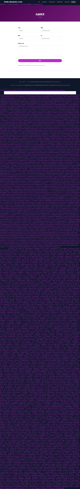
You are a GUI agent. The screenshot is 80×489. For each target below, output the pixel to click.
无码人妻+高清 (57, 453)
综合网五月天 (16, 133)
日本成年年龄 (73, 360)
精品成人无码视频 (59, 205)
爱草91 (7, 449)
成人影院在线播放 (75, 111)
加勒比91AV (63, 222)
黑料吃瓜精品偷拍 (37, 136)
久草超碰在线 (27, 272)
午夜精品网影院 (25, 146)
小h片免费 (54, 125)
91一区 (2, 202)
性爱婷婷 (16, 155)
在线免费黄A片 (72, 107)
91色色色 (22, 424)
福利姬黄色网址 (19, 139)
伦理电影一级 (73, 401)
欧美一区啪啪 (33, 325)
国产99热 (35, 338)
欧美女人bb (54, 342)
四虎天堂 (51, 296)
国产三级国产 (56, 155)
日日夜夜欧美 (58, 277)
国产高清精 (62, 366)
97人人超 (32, 464)
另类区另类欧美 (46, 162)
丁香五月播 (53, 256)
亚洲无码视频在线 (25, 163)
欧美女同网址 (6, 416)
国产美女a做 (21, 371)
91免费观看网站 (34, 473)
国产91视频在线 (13, 272)
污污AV (6, 438)
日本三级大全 (30, 174)
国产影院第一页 (7, 147)
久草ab (18, 454)
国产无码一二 (9, 165)
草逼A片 (2, 443)
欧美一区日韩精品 (12, 395)
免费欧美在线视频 (5, 472)
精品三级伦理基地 (20, 430)
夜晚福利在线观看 (25, 331)
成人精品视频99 (10, 320)
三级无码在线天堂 (30, 186)
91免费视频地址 (33, 277)
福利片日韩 (28, 422)
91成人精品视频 (26, 103)
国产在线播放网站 (58, 143)
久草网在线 (34, 123)
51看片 (63, 346)
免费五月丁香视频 (46, 173)
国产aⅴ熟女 (20, 357)
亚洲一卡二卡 (42, 419)
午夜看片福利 (15, 470)
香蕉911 (19, 101)
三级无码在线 (52, 435)
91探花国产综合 (71, 349)
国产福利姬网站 (36, 440)
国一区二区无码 (49, 459)
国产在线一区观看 (51, 338)
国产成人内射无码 (66, 98)
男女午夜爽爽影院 (52, 470)
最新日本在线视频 (13, 222)
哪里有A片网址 (26, 184)
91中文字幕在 (16, 251)
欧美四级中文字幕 (8, 347)
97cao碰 (68, 309)
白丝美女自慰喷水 (32, 437)
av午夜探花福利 (37, 179)
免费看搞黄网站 (23, 256)
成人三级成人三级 (46, 130)
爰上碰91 (46, 219)
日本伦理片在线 (22, 186)
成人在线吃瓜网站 (64, 181)
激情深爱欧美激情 (53, 165)
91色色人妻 (46, 141)
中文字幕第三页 (49, 131)
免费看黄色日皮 (51, 373)
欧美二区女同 (64, 206)
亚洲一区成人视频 (54, 147)
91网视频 (22, 269)
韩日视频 (38, 158)
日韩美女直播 (59, 154)
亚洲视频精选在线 (56, 403)
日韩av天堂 (40, 330)
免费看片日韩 (64, 221)
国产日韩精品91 (8, 114)
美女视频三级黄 (60, 291)
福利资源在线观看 (56, 358)
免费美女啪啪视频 (62, 467)
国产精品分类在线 (25, 125)
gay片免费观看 (65, 264)
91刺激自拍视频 (56, 481)
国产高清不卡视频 (29, 133)
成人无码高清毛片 (60, 158)
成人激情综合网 (19, 451)
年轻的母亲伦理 (73, 411)
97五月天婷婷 (70, 155)
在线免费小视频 (33, 168)
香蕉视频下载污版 (74, 190)
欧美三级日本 (57, 181)
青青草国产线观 (25, 261)
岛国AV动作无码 (40, 125)
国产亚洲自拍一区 (19, 285)
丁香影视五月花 (30, 181)
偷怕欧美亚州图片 (18, 99)
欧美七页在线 (39, 469)
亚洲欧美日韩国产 (37, 353)
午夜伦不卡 (24, 106)
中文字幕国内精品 (24, 251)
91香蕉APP (17, 95)
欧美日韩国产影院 (17, 331)
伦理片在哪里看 (13, 174)
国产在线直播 (41, 182)
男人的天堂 (27, 365)
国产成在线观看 (19, 192)
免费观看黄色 (19, 389)
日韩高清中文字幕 (62, 398)
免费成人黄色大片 (20, 417)
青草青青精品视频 (55, 389)
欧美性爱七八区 (24, 326)
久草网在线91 (25, 307)
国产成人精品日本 (59, 186)
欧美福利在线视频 (46, 270)
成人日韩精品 (51, 206)
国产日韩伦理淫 (13, 227)
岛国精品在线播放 (43, 226)
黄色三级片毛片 (46, 144)
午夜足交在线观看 (41, 361)
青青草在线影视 (72, 438)
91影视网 (20, 106)
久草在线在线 (54, 336)
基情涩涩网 (35, 151)
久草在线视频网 (41, 433)
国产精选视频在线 (33, 307)
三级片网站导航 (41, 365)
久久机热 (14, 122)
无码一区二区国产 (28, 417)
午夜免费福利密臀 (21, 467)
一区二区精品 (11, 264)
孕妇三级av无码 (23, 187)
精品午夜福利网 (54, 200)
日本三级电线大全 (72, 478)
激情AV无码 (73, 315)
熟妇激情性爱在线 (55, 286)
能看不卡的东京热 (10, 259)
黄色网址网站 (18, 259)
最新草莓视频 (41, 411)
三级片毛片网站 (68, 266)
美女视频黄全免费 (31, 162)
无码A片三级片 (50, 371)
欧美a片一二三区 (73, 416)
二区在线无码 (67, 443)
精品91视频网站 (39, 339)
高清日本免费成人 (49, 347)
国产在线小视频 (10, 184)
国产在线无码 (61, 422)
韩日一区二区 (9, 111)
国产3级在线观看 (27, 296)
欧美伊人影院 (27, 139)
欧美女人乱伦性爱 (15, 419)
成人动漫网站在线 (42, 395)
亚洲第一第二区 (60, 461)
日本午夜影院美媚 (15, 349)
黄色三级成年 (73, 160)
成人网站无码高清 (33, 360)
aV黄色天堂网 (29, 381)
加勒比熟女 (3, 107)
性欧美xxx (47, 454)
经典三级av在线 (67, 336)
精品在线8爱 (18, 290)
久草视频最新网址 (47, 139)
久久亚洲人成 (62, 139)
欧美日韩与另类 (51, 333)
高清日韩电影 (12, 210)
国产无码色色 (20, 166)
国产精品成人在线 (40, 138)
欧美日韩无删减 (72, 286)
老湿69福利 (62, 389)
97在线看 (71, 433)
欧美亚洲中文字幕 (21, 361)
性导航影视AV (15, 138)
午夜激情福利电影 (74, 374)
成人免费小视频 (34, 429)
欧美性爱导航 (27, 405)
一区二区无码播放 (35, 341)
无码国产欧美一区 (29, 441)
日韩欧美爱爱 (59, 144)
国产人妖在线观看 (32, 421)
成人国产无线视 (51, 184)
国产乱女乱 (57, 192)
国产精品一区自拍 (20, 182)
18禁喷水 (72, 392)
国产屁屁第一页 (63, 171)
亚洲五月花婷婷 (13, 293)
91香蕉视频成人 (17, 446)
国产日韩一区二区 (66, 127)
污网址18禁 (23, 221)
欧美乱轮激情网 (66, 384)
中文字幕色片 (65, 472)
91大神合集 (43, 136)
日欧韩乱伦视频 (74, 480)
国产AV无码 (39, 128)
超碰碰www (30, 440)
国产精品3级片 (43, 99)
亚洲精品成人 (70, 398)
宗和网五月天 (3, 151)
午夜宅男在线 (39, 155)
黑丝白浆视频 (8, 256)
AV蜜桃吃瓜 (32, 198)
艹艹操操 (77, 123)
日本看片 (9, 339)
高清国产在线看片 (52, 274)
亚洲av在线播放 (44, 334)
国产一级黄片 (63, 349)
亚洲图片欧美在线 (14, 376)
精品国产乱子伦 (69, 368)
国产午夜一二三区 (48, 328)
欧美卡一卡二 (20, 267)
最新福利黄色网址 (76, 333)
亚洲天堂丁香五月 (19, 162)
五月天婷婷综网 (36, 349)
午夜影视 (16, 275)
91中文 (68, 168)
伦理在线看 (45, 360)
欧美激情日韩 (3, 171)
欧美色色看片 (47, 304)
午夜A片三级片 (65, 157)
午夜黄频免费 (44, 280)
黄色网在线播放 (50, 216)
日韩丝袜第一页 (35, 478)
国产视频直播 (65, 419)
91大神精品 (54, 112)
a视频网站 (37, 326)
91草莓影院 (73, 115)
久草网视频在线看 (18, 146)
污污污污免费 (45, 181)
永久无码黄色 (18, 258)
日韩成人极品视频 (18, 200)
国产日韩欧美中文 (25, 347)
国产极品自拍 (38, 208)
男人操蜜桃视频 (4, 135)
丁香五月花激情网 (30, 173)
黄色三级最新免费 (42, 213)
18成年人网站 (18, 135)
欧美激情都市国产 (40, 390)
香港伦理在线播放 (28, 334)
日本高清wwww (50, 317)
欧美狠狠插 (39, 166)
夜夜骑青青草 (44, 104)
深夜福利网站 (12, 270)
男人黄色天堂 (74, 259)
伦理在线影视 (9, 179)
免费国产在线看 (13, 178)
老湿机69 (33, 373)
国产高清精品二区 (70, 99)
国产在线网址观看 (75, 170)
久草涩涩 (29, 152)
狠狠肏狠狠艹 (66, 464)
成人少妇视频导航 (52, 135)
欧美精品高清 (25, 400)
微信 (19, 35)
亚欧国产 (43, 446)
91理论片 (23, 179)
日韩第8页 (53, 330)
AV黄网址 (5, 483)
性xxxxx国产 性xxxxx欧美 (54, 369)
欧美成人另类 (29, 465)
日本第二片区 (13, 218)
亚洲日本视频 (65, 143)
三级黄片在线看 (62, 414)
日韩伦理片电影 (21, 449)
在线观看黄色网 (36, 219)
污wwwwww (50, 344)
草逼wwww (47, 203)
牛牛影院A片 (56, 176)
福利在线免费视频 (14, 350)
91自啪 (53, 259)
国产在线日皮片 (23, 216)
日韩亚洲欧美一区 (6, 355)
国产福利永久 (60, 96)
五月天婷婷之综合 (53, 322)
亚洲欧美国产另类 (58, 224)
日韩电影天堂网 (40, 320)
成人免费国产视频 (71, 454)
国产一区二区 (17, 98)
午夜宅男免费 (55, 117)
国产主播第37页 (39, 202)
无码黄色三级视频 (25, 282)
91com (16, 184)
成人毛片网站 (65, 437)
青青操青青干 (27, 224)
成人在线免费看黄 (55, 182)
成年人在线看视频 (24, 277)
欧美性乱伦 (33, 306)
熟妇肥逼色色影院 (26, 389)
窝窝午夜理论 (32, 189)
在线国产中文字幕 (7, 408)
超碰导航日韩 (30, 299)
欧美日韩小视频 (18, 208)
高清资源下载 (10, 392)
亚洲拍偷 (65, 395)
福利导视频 (14, 421)
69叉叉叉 (6, 222)
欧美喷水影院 (8, 127)
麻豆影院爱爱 (26, 155)
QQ (41, 35)
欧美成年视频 (6, 226)
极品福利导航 (34, 213)
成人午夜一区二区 (16, 325)
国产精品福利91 (5, 272)
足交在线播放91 (75, 96)
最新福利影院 (18, 189)
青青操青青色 (62, 368)
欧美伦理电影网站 (70, 123)
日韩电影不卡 (69, 457)
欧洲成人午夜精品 (70, 133)
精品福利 (55, 194)
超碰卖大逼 (67, 291)
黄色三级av (33, 331)
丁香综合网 (75, 283)
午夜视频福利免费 (72, 221)
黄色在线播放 (3, 445)
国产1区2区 (73, 310)
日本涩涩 (65, 469)
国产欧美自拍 (70, 272)
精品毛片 (43, 179)
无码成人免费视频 (33, 392)
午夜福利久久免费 (66, 306)
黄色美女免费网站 (37, 254)
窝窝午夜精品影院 (62, 381)
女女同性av (44, 333)
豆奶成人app (58, 357)
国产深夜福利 (36, 267)
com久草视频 (34, 330)
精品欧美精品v (40, 205)
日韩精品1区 (70, 382)
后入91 (39, 266)
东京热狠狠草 (22, 141)
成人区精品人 (7, 419)
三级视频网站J (19, 211)
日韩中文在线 (37, 122)
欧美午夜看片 (12, 301)
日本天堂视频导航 (39, 112)
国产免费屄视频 (63, 312)
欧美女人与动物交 (40, 101)
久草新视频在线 (45, 165)
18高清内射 (74, 421)
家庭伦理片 (32, 336)
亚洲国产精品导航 (46, 106)
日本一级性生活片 (66, 470)
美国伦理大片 (39, 95)
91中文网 (24, 312)
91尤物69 (64, 154)
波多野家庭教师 (15, 408)
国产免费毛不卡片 (15, 214)
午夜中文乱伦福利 (71, 274)
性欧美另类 (31, 290)
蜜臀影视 (3, 262)
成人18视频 (37, 203)
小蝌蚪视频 (33, 361)
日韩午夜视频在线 (69, 350)
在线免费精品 (39, 278)
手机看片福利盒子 (35, 419)
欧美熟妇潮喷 (56, 379)
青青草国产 (51, 171)
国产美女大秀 (52, 266)
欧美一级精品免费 (52, 421)
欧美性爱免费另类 (35, 438)
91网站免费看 (54, 299)
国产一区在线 (70, 409)
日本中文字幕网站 (27, 320)
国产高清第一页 (68, 182)
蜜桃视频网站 (64, 168)
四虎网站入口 (75, 440)
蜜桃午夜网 (19, 174)
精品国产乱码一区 (8, 266)
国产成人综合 (20, 477)
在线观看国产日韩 (55, 312)
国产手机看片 (14, 254)
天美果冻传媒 (72, 157)
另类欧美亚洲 (72, 365)
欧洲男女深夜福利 (36, 422)
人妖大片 (69, 208)
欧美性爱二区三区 (35, 385)
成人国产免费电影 (59, 371)
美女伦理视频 (53, 95)
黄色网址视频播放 (69, 162)
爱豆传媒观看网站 (69, 112)
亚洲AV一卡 (27, 168)
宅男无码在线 (10, 360)
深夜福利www (40, 251)
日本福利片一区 (49, 437)
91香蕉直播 (34, 269)
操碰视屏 (19, 117)
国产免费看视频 (9, 176)
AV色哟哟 (13, 162)
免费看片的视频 (63, 251)
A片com (10, 213)
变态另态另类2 (32, 195)
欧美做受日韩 (52, 119)
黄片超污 (12, 317)
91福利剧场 (72, 130)
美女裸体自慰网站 (29, 379)
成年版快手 (6, 206)
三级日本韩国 (74, 377)
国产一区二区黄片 (19, 171)
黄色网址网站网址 (21, 205)
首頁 (39, 1)
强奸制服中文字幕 (17, 406)
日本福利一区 (10, 342)
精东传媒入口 (54, 111)
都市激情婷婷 (52, 141)
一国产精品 (5, 270)
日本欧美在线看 (38, 198)
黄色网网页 (21, 369)
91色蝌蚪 (64, 278)
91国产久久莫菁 (62, 454)
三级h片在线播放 (26, 278)
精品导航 (26, 355)
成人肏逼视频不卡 (41, 437)
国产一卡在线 (26, 285)
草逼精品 (34, 459)
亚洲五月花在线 (11, 435)
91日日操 (67, 254)
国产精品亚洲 (67, 160)
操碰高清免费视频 (26, 128)
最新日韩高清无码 (73, 424)
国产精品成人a (34, 433)
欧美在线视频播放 (13, 198)
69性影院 (22, 114)
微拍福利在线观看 (10, 95)
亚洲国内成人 (38, 333)
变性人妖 (55, 96)
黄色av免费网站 (49, 325)
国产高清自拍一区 (38, 194)
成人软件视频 (32, 155)
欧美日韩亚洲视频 (16, 377)
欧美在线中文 (36, 417)
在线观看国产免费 (62, 409)
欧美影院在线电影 (29, 266)
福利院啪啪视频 (44, 369)
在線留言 (73, 1)
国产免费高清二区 (22, 414)
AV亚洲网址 (57, 146)
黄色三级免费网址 (33, 147)
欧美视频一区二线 (28, 267)
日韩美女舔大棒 (6, 368)
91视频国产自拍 (4, 131)
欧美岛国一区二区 (10, 173)
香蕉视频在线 (25, 290)
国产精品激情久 (37, 346)
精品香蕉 (2, 136)
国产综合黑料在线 (62, 473)
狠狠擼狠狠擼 (6, 224)
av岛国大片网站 (28, 477)
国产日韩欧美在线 (50, 413)
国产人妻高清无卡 (40, 454)
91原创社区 (38, 163)
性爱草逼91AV (76, 171)
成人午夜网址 (38, 171)
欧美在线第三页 (39, 256)
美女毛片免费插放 (68, 461)
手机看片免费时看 (70, 285)
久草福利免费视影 (56, 227)
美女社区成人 (38, 187)
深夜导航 (25, 301)
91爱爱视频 (14, 127)
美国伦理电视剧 (18, 296)
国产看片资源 (41, 127)
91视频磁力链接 (68, 256)
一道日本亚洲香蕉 (74, 103)
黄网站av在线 (75, 222)
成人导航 (58, 280)
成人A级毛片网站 (49, 445)
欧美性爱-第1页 (37, 312)
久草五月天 (29, 377)
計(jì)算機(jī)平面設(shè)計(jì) (29, 85)
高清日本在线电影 (9, 278)
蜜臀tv (43, 353)
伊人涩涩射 (57, 151)
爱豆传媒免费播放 (10, 323)
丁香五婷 (62, 416)
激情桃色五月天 (35, 350)
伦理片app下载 (31, 115)
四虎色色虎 (74, 318)
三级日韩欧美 (65, 174)
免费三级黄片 (47, 330)
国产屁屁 (20, 109)
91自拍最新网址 (34, 114)
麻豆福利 (15, 480)
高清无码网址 (55, 414)
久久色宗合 (60, 336)
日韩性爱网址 (25, 170)
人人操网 (17, 465)
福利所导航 (13, 211)
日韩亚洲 (74, 456)
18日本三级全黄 (37, 211)
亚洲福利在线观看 (44, 296)
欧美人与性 (75, 477)
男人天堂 (26, 182)
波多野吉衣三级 (20, 168)
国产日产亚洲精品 (12, 130)
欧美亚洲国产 (17, 288)
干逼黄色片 (41, 264)
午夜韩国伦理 (64, 481)
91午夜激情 (48, 366)
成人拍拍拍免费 (50, 136)
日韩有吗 (78, 274)
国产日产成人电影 (45, 294)
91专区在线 (44, 155)
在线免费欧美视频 (57, 104)
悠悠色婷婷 (69, 381)
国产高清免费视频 (39, 449)
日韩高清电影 (59, 373)
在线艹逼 (69, 293)
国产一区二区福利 (9, 104)
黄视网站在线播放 (39, 146)
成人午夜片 (48, 387)
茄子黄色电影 (38, 406)
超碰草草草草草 (68, 330)
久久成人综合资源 (25, 464)
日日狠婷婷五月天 (72, 469)
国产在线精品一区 (44, 376)
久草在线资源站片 (60, 435)
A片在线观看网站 (19, 330)
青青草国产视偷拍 (14, 310)
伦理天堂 (28, 317)
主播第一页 (44, 149)
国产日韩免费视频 (20, 459)
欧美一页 (55, 226)
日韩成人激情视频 (47, 467)
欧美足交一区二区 (4, 112)
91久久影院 (29, 117)
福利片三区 (28, 409)
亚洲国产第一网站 (40, 170)
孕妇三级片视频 (63, 296)
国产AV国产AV (25, 99)
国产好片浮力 (29, 138)
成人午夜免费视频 (10, 109)
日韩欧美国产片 (74, 309)
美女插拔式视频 (6, 250)
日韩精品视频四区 (55, 475)
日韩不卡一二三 (22, 274)
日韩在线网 (76, 155)
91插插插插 (7, 409)
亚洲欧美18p (7, 318)
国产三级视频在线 (70, 219)
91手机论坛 (38, 214)
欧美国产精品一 (17, 342)
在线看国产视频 (36, 274)
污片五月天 (75, 328)
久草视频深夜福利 (39, 189)
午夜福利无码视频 (49, 472)
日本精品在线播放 (52, 202)
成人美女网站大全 (57, 320)
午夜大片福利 (44, 274)
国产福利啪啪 (63, 133)
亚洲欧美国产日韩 (26, 226)
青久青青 (45, 202)
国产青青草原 (53, 264)
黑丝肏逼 (42, 368)
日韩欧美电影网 (6, 437)
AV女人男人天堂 (23, 349)
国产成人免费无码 (67, 149)
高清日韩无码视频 (76, 149)
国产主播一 (5, 363)
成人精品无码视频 (72, 104)
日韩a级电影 (68, 194)
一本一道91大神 (7, 283)
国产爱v (19, 421)
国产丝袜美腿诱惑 (21, 314)
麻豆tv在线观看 (12, 136)
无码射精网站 (12, 135)
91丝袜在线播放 (49, 416)
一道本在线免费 (75, 346)
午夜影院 (10, 382)
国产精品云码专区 (45, 432)
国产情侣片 (58, 219)
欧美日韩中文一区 (64, 131)
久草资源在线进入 (8, 443)
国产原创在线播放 (69, 363)
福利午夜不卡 (44, 310)
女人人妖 (31, 323)
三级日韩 (56, 293)
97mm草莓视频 (16, 424)
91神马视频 (13, 411)
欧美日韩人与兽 (18, 320)
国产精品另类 (4, 221)
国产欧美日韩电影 (57, 462)
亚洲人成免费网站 (45, 98)
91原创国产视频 (6, 128)
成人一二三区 (31, 406)
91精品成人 (22, 408)
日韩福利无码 (13, 206)
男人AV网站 (13, 381)
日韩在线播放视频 (60, 197)
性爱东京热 (55, 149)
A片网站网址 (27, 202)
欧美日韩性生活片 (59, 184)
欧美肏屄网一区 (11, 258)
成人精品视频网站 (24, 346)
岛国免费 (3, 165)
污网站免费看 (12, 123)
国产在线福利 (17, 216)
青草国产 (9, 390)
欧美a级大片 (17, 264)
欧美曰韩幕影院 (17, 392)
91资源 (62, 453)
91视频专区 (37, 488)
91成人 (28, 461)
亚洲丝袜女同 (17, 360)
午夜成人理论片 (72, 317)
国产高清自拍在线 (34, 384)
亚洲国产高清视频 (73, 338)
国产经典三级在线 (64, 146)
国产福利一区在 (8, 477)
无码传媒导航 (27, 178)
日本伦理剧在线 (70, 446)
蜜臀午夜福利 (37, 310)
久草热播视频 (27, 445)
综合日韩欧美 (76, 112)
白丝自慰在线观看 (41, 277)
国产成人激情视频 (29, 136)
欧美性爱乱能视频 (42, 338)
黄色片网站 (29, 286)
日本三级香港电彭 (6, 304)
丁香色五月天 (72, 475)
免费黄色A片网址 (40, 107)
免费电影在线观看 (41, 135)
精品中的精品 (43, 122)
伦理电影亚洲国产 (12, 139)
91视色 (72, 141)
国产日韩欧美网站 (29, 176)
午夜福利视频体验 (35, 296)
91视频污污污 (20, 198)
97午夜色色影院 (74, 451)
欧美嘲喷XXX (9, 325)
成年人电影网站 (8, 422)
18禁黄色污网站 (51, 440)
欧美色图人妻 (50, 104)
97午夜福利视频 (33, 125)
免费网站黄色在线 (23, 160)
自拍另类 (57, 258)
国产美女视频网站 (5, 166)
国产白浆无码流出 (61, 457)
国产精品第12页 (68, 178)
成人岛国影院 (72, 181)
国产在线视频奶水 (39, 290)
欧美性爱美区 (25, 486)
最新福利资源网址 (51, 395)
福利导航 (7, 157)
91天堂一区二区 (61, 194)
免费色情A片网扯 (49, 168)
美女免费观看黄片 (52, 310)
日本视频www (23, 454)
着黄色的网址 (58, 302)
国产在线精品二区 (32, 251)
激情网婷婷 (64, 208)
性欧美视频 (3, 462)
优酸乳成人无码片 (64, 475)
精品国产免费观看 (15, 154)
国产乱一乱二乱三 (52, 154)
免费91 (5, 130)
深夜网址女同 (29, 274)
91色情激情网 (65, 114)
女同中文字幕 (43, 377)
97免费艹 (2, 168)
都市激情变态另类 (71, 176)
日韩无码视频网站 (63, 176)
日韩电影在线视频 (9, 275)
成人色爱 (33, 272)
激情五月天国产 (8, 133)
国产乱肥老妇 (11, 189)
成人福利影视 (35, 467)
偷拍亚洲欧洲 (73, 277)
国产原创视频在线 (65, 119)
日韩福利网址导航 (56, 189)
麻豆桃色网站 (51, 224)
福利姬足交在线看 (31, 171)
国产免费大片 (19, 218)
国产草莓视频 (63, 408)
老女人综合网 (8, 475)
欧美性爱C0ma (63, 446)
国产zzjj (42, 248)
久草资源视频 (35, 314)
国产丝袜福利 (62, 440)
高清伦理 (26, 472)
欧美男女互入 (24, 374)
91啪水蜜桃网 (59, 214)
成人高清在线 (8, 294)
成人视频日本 (24, 111)
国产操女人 (9, 152)
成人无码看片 (33, 163)
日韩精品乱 (30, 349)
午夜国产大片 (73, 302)
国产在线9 (19, 128)
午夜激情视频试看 (9, 288)
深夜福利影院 (71, 481)
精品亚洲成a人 (61, 200)
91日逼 (49, 214)
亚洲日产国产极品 (54, 429)
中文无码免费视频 (54, 355)
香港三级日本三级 (60, 259)
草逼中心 (71, 486)
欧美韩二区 (73, 384)
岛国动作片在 (14, 168)
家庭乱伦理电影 (67, 117)
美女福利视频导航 (12, 336)
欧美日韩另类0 (55, 127)
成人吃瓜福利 (14, 128)
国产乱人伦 (28, 314)
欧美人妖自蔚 (10, 307)
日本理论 (74, 200)
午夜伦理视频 (28, 269)
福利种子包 (44, 470)
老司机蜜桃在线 (46, 123)
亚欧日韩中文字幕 (65, 403)
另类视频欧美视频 (10, 328)
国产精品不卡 (39, 315)
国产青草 (20, 275)
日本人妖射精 (14, 158)
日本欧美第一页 (30, 197)
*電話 (42, 27)
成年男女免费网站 (68, 290)
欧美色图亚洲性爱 (65, 374)
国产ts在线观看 (37, 197)
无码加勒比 (23, 465)
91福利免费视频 (56, 222)
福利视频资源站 (21, 96)
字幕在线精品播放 (5, 178)
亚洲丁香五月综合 (37, 270)
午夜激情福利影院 (46, 298)
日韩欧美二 (44, 421)
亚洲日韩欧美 (47, 256)
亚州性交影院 (59, 464)
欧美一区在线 (41, 133)
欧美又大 (19, 131)
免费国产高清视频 (62, 213)
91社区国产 (66, 95)
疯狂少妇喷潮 (41, 190)
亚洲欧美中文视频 (27, 227)
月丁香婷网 (66, 448)
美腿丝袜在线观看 (41, 192)
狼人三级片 (2, 227)
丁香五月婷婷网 (14, 373)
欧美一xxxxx (54, 114)
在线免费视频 (44, 344)
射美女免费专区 (29, 344)
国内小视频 (50, 293)
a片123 (30, 182)
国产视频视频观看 (67, 307)
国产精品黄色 (49, 419)
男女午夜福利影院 (67, 205)
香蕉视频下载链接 (48, 251)
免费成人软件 (62, 162)
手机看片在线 (61, 322)
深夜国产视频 (39, 218)
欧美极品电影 (72, 120)
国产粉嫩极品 (57, 413)
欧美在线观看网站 (37, 381)
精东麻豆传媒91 (57, 344)
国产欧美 (77, 138)
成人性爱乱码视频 (38, 374)
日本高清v (66, 218)
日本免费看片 (20, 480)
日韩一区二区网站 (66, 441)
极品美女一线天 (68, 387)
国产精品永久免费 (12, 427)
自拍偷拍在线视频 (25, 264)
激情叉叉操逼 (11, 282)
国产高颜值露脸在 (65, 358)
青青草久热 (5, 282)
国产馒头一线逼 (3, 441)
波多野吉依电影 (47, 125)
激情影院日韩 (76, 198)
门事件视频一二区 (40, 403)
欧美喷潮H (13, 430)
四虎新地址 (7, 346)
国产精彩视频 (14, 117)
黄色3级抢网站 (10, 98)
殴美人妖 (69, 421)
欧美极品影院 (60, 342)
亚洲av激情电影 (67, 158)
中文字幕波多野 (24, 288)
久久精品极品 (32, 352)
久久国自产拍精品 (66, 138)
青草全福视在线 (7, 138)
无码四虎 (23, 131)
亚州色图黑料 (25, 462)
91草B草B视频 (74, 117)
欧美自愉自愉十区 (9, 385)
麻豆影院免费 (75, 210)
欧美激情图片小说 (44, 435)
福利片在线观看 (58, 98)
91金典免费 (51, 181)
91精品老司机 (65, 485)
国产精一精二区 (28, 151)
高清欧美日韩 (35, 363)
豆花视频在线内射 (60, 405)
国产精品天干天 (25, 109)
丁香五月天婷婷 (59, 377)
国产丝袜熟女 (71, 355)
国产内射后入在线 (13, 205)
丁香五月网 (50, 149)
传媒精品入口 (72, 485)
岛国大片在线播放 (31, 256)
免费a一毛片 (8, 149)
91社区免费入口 (65, 353)
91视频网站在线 (16, 114)
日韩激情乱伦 (17, 317)
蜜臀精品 (58, 338)
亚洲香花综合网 (7, 253)
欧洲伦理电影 (46, 374)
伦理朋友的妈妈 (14, 170)
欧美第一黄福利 (39, 328)
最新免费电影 (28, 478)
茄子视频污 (29, 111)
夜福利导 (66, 416)
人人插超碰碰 (74, 293)
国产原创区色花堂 (65, 107)
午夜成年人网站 (54, 213)
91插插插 (72, 186)
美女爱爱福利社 (69, 261)
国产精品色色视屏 (60, 125)
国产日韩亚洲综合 (64, 202)
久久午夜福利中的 (71, 267)
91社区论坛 (16, 160)
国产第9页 (52, 174)
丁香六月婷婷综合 (71, 278)
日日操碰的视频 (72, 344)
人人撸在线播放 (36, 334)
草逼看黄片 (75, 387)
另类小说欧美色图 (65, 401)
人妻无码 (69, 318)
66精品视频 (51, 170)
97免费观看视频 (27, 451)
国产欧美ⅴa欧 (53, 261)
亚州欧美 (41, 314)
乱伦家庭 (3, 109)
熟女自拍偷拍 (34, 165)
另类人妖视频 (52, 179)
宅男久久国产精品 (4, 189)
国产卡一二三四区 (58, 472)
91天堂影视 (74, 208)
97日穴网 (2, 154)
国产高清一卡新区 (34, 127)
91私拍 (1, 347)
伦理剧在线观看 (42, 258)
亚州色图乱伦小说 (69, 139)
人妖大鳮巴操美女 (14, 416)
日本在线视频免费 (18, 278)
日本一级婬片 (23, 98)
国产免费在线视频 (75, 453)
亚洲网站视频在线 (69, 376)
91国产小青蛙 (60, 135)
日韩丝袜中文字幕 (50, 483)
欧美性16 (70, 144)
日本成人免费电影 (7, 377)
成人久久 (53, 331)
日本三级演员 (65, 262)
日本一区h (33, 278)
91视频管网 (62, 314)
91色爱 (71, 192)
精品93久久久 (7, 158)
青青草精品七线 (68, 283)
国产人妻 (75, 251)
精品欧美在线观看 (11, 445)
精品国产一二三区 (22, 470)
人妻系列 (44, 128)
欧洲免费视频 (27, 385)
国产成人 (25, 275)
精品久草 (69, 299)
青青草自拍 (58, 478)
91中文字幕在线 (65, 128)
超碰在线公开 (26, 198)
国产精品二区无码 (57, 441)
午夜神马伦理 (30, 216)
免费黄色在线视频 (5, 208)
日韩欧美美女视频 (15, 181)
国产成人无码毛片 (12, 483)
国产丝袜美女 (7, 117)
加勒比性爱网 (30, 106)
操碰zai (60, 298)
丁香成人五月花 (33, 139)
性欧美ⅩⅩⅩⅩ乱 (6, 106)
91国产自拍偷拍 (13, 101)
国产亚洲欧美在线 (52, 477)
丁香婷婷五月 (14, 355)
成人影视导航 (6, 371)
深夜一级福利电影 (26, 425)
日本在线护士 (26, 147)
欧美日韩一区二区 (64, 361)
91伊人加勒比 (34, 166)
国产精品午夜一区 (34, 109)
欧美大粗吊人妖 (10, 203)
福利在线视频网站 (41, 366)
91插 (3, 197)
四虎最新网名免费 (50, 365)
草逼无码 (78, 365)
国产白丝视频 (29, 254)
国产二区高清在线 (12, 314)
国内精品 (59, 274)
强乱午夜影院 (66, 250)
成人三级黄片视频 (26, 387)
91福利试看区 (3, 424)
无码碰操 (11, 406)
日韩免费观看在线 (50, 302)
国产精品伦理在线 (33, 462)
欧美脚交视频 (70, 296)
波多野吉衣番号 (30, 294)
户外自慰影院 (67, 101)
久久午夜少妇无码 (59, 288)
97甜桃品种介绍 (66, 186)
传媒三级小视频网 (48, 368)
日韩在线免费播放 (66, 462)
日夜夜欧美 (17, 144)
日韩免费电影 (71, 136)
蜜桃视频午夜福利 (50, 288)
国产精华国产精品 (32, 469)
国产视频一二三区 (19, 309)
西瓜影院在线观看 (45, 119)
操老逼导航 (47, 264)
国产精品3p (47, 192)
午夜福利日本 (50, 397)
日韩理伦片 (48, 275)
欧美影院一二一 (40, 472)
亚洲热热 (27, 449)
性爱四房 (8, 349)
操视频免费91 (30, 122)
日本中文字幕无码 (75, 152)
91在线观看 (69, 222)
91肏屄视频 (69, 312)
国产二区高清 (74, 194)
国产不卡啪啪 (23, 339)
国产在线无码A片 (24, 393)
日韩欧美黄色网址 (68, 334)
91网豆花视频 (66, 130)
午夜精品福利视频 (61, 477)
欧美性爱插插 (61, 115)
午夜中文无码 (44, 465)
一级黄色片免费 (13, 448)
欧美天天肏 (31, 446)
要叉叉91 (60, 325)
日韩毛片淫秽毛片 (58, 278)
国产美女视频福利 (44, 451)
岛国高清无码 (23, 456)
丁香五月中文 (36, 377)
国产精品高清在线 (26, 475)
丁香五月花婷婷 (15, 298)
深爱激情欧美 (20, 365)
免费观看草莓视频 (39, 259)
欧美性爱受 (51, 341)
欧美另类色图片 (22, 294)
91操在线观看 (52, 197)
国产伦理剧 (66, 184)
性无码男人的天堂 (26, 453)
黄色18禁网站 (18, 163)
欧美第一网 (56, 296)
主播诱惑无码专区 (34, 224)
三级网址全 (61, 258)
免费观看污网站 (63, 187)
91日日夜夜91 (68, 109)
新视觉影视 (56, 152)
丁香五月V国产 (66, 179)
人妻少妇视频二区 (51, 158)
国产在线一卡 (22, 382)
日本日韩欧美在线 (48, 210)
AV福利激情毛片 (43, 216)
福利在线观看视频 (8, 374)
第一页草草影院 (45, 194)
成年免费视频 (20, 227)
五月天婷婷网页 (41, 481)
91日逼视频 (13, 192)
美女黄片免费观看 (37, 206)
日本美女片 (20, 472)
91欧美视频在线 (60, 256)
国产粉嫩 (6, 195)
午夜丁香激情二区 (36, 483)
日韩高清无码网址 (28, 369)
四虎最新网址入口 (14, 274)
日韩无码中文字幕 (42, 397)
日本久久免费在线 (19, 433)
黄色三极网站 (57, 347)
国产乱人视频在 (34, 461)
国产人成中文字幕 (58, 306)
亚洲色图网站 (6, 219)
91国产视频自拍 (53, 381)
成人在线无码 (16, 488)
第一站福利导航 (25, 258)
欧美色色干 (34, 430)
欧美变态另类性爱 (66, 302)
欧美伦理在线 (12, 291)
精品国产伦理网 (28, 424)
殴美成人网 (31, 322)
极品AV (58, 421)
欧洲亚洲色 (75, 330)
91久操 (34, 138)
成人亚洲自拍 (71, 262)
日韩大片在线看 (55, 139)
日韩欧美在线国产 (12, 125)
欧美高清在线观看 (21, 422)
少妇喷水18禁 (18, 173)
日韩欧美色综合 (30, 187)
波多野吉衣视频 (44, 322)
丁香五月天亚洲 (3, 203)
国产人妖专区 (69, 366)
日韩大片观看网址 (63, 136)
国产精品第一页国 (39, 162)
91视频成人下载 (13, 166)
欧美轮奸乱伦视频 (68, 422)
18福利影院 (39, 123)
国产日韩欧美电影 (7, 122)
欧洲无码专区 (13, 413)
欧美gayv (59, 114)
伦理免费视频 (40, 389)
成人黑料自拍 (22, 176)
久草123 (25, 299)
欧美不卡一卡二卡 (48, 267)
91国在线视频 (15, 294)
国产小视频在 (72, 373)
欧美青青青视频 (66, 325)
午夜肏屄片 (67, 453)
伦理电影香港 (44, 163)
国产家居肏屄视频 (53, 376)
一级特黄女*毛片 (51, 456)
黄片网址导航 (37, 322)
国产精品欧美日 (47, 259)
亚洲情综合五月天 (56, 301)
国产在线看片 (49, 446)
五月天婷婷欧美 (51, 133)
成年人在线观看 (50, 269)
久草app (76, 296)
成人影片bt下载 (3, 459)
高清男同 (7, 227)
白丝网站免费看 (70, 429)
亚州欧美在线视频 (21, 441)
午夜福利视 (29, 456)
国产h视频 (59, 469)
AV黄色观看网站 (3, 125)
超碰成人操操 (31, 119)
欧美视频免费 (73, 464)
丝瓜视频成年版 (9, 461)
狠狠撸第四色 (50, 226)
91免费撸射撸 (18, 425)
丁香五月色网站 (3, 98)
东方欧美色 (38, 291)
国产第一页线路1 (20, 483)
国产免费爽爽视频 (44, 357)
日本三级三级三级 (13, 472)
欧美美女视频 (55, 352)
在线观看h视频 (45, 96)
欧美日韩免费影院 (26, 473)
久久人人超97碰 (14, 315)
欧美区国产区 (14, 361)
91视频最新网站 (52, 443)
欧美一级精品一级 (20, 248)
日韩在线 (12, 115)
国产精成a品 (60, 384)
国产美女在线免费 (23, 194)
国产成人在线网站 (18, 120)
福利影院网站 (59, 120)
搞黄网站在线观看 (41, 168)
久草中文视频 (15, 306)
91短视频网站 (71, 202)
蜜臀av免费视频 (45, 406)
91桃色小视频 (13, 224)
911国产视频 (31, 443)
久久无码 (21, 214)
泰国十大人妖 (74, 331)
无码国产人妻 (77, 261)
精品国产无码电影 (46, 254)
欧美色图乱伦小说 (55, 162)
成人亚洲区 (64, 144)
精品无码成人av (4, 314)
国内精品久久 (57, 411)
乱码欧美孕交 (15, 147)
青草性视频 (38, 373)
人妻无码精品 (23, 104)
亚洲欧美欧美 (50, 385)
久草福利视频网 (61, 109)
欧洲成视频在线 (25, 366)
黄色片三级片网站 (15, 346)
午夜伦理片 (22, 266)
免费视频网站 (33, 205)
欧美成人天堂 (74, 371)
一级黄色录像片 (32, 328)
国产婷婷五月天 (20, 178)
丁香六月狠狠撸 (46, 405)
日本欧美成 (6, 317)
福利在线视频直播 (52, 103)
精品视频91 (12, 299)
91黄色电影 (47, 147)
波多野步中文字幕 (48, 189)
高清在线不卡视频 (10, 285)
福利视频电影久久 (38, 181)
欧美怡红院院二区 (61, 112)
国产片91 (30, 144)
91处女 (7, 143)
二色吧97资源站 (47, 127)
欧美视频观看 (35, 477)
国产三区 (39, 421)
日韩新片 (49, 422)
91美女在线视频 (57, 122)
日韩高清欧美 (76, 398)
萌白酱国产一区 (18, 107)
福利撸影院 (2, 133)
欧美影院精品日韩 (36, 293)
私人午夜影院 (48, 409)
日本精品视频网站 (34, 261)
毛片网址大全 (22, 488)
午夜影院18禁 (9, 480)
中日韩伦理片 (49, 441)
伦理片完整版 (32, 146)
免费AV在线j (26, 411)
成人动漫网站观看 (11, 103)
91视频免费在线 (58, 216)
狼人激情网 (23, 213)
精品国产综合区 (66, 315)
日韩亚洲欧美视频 (43, 477)
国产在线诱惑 (26, 200)
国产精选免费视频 (46, 198)
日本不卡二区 (49, 109)
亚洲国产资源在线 (51, 478)
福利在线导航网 (72, 361)
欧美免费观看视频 (54, 406)
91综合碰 (53, 192)
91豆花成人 (20, 184)
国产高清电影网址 (9, 160)
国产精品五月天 (36, 157)
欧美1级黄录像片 (7, 352)
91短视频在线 (34, 222)
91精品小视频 (49, 227)
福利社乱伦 (21, 385)
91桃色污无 (17, 282)
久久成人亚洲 (38, 186)
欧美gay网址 (73, 291)
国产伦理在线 (24, 291)
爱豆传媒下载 (69, 211)
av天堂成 (36, 416)
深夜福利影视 (17, 461)
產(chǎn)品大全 (52, 1)
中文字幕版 (12, 451)
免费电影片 (53, 144)
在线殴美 (77, 485)
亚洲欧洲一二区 (27, 438)
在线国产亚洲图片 (53, 417)
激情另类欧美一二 (11, 187)
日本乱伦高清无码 (31, 218)
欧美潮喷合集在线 (40, 445)
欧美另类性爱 (71, 417)
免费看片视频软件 (71, 385)
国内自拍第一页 (56, 267)
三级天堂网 (43, 346)
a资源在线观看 (69, 280)
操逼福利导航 (50, 326)
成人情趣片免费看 (57, 485)
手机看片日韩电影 (35, 451)
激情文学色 (33, 202)
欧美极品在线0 (60, 443)
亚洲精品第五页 (46, 160)
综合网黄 (74, 173)
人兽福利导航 (24, 203)
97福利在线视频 (49, 400)
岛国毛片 (15, 422)
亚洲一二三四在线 (68, 288)
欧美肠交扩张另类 (15, 149)
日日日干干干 (44, 422)
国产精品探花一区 (59, 170)
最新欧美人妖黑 (3, 382)
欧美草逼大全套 (17, 432)
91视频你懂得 (40, 144)
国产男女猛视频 (12, 195)
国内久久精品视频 (8, 469)
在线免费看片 (44, 187)
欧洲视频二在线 (10, 433)
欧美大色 (30, 346)
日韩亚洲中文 (53, 457)
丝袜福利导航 (35, 413)
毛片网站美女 (36, 216)
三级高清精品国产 (75, 299)
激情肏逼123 (73, 357)
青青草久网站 (11, 384)
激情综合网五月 (63, 400)
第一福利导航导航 (65, 397)
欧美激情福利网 (45, 221)
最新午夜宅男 (64, 328)
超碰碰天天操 (75, 109)
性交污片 (16, 385)
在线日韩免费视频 (10, 429)
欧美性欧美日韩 (43, 456)
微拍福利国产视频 (48, 107)
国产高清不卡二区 (30, 221)
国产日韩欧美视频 (34, 262)
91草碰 (23, 136)
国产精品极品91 (58, 307)
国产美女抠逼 (66, 432)
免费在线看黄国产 (73, 472)
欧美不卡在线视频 (56, 361)
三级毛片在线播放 (43, 408)
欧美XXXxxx (37, 441)
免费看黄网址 (21, 272)
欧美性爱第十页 (12, 248)
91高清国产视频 (45, 381)
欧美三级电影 (75, 205)
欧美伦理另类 (65, 224)
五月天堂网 (63, 227)
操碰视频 (46, 133)
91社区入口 (41, 347)
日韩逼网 (49, 111)
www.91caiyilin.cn (20, 85)
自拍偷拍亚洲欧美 (52, 363)
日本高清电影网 (24, 135)
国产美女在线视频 (13, 131)
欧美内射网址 (68, 152)
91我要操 (72, 165)
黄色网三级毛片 (62, 210)
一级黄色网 (41, 141)
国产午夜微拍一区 (41, 306)
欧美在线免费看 (11, 144)
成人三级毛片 (72, 264)
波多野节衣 (52, 374)
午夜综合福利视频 (65, 338)
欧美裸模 (13, 107)
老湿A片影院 (41, 176)
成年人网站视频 (16, 197)
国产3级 (16, 398)
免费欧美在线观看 (7, 306)
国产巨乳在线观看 (10, 119)
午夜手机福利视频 (60, 425)
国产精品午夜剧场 (36, 480)
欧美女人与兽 (44, 349)
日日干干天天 (28, 459)
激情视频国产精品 (38, 115)
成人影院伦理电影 (31, 398)
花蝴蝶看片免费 (24, 101)
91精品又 (64, 211)
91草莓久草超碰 (46, 115)
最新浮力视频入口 (29, 250)
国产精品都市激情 (38, 414)
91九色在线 (40, 253)
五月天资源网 (15, 283)
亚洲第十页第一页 (40, 331)
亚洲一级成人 (63, 347)
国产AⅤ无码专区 (42, 262)
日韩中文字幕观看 (67, 96)
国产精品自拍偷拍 (49, 176)
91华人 (60, 127)
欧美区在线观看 (52, 250)
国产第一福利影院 (47, 301)
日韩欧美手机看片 (16, 326)
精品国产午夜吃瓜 (40, 283)
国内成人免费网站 (46, 398)
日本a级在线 (24, 219)
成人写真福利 (62, 152)
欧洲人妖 (26, 253)
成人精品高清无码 (38, 323)
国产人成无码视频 (57, 107)
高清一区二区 (19, 438)
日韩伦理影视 (31, 326)
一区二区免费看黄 (69, 304)
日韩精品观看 (28, 141)
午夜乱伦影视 (59, 392)
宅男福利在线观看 (12, 459)
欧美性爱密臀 (35, 190)
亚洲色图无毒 (59, 465)
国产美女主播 (71, 400)
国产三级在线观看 (41, 325)
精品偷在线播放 (68, 456)
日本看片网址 (20, 405)
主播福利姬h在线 (21, 151)
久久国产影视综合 (18, 115)
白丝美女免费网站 (32, 101)
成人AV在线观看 (17, 219)
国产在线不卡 (38, 464)
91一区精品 (56, 416)
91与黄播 (43, 401)
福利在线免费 (70, 379)
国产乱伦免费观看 (56, 190)
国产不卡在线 (26, 112)
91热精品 (59, 264)
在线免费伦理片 (66, 326)
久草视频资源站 (25, 120)
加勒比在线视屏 (15, 194)
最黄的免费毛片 (48, 403)
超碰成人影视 (57, 131)
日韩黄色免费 (51, 323)
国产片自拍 (46, 146)
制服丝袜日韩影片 (21, 381)
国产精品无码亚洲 (10, 171)
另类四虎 (16, 112)
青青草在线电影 (58, 365)
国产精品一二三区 (74, 432)
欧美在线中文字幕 (38, 301)
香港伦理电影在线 (67, 111)
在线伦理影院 (57, 397)
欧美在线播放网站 (60, 488)
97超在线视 (27, 205)
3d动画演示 (53, 275)
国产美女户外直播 (42, 462)
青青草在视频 (18, 261)
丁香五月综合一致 (7, 470)
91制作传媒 (34, 154)
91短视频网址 (76, 422)
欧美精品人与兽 (5, 451)
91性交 (64, 285)
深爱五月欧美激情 (35, 357)
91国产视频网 (70, 171)
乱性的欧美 (59, 470)
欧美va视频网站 (67, 341)
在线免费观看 (46, 457)
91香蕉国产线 (37, 401)
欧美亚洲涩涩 (69, 352)
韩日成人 (51, 194)
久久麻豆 (8, 376)
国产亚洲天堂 (37, 344)
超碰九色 (50, 379)
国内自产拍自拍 (11, 389)
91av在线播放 (28, 154)
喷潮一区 (25, 171)
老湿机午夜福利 (19, 363)
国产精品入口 (30, 414)
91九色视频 (32, 112)
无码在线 (16, 379)
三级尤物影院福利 (50, 307)
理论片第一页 (67, 259)
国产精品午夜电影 (63, 430)
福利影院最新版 (36, 369)
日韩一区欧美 (60, 275)
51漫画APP (23, 173)
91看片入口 (33, 210)
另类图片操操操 (18, 429)
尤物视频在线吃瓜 (54, 248)
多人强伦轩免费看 (73, 419)
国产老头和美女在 (14, 371)
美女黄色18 (45, 178)
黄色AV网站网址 (17, 443)
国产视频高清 (72, 119)
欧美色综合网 (6, 101)
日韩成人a (19, 222)
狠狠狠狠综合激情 (33, 253)
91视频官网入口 (32, 400)
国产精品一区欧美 (49, 309)
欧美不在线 (57, 323)
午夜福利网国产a (58, 437)
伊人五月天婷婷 (41, 486)
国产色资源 (12, 465)
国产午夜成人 (68, 125)
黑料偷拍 (23, 435)
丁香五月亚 (33, 405)
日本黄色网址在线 (11, 290)
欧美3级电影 (55, 467)
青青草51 (67, 195)
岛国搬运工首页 (6, 170)
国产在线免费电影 (46, 299)
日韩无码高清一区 (41, 288)
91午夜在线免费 (39, 160)
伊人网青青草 (12, 143)
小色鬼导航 (54, 282)
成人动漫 (63, 411)
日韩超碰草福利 (24, 328)
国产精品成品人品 (42, 392)
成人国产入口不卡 (28, 338)
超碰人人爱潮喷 (3, 336)
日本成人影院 (65, 483)
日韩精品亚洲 (51, 349)
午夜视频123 (71, 174)
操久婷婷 (35, 144)
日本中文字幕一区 (51, 218)
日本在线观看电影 (71, 408)
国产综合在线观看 (6, 96)
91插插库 (55, 101)
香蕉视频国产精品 (38, 184)
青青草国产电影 (22, 398)
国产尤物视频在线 (19, 210)
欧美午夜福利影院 (29, 310)
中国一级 (40, 360)
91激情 (17, 224)
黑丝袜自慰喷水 (44, 195)
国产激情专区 (5, 365)
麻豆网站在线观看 (54, 160)
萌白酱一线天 (26, 192)
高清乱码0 (72, 138)
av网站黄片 (47, 248)
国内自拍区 (70, 328)
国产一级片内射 (37, 104)
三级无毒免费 (62, 195)
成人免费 (49, 163)
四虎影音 (9, 421)
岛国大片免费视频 (65, 103)
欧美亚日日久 (71, 449)
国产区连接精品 (16, 277)
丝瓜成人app (37, 376)
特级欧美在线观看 (19, 123)
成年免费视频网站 (49, 143)
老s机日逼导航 (54, 270)
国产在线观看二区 (68, 294)
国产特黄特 (36, 443)
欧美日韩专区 (47, 253)
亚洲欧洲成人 (6, 115)
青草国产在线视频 (38, 106)
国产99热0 (8, 405)
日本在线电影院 (37, 379)
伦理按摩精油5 (26, 357)
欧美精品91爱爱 (3, 400)
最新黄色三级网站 (41, 459)
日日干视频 (48, 475)
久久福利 (36, 174)
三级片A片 (75, 322)
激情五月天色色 (65, 120)
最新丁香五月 (35, 309)
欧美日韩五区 (68, 405)
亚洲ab (46, 135)
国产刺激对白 (72, 224)
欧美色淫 (52, 106)
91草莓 (68, 213)
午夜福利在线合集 (23, 283)
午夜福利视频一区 (8, 401)
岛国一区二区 (7, 168)
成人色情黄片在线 (76, 144)
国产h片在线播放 (50, 258)
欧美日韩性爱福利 (29, 179)
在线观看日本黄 (31, 170)
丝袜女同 (20, 170)
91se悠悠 (51, 278)
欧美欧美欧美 (35, 408)
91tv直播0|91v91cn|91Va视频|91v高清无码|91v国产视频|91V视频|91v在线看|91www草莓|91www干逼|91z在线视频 (48, 245)
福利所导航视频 (41, 174)
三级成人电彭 (6, 274)
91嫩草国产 (48, 213)
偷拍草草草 (63, 190)
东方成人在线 (34, 143)
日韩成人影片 (68, 147)
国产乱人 (14, 152)
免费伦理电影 (76, 154)
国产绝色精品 (50, 157)
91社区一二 (71, 339)
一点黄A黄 (58, 374)
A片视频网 (59, 163)
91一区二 (36, 275)
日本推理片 (77, 174)
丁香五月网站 (3, 176)
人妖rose (75, 366)
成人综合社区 (12, 363)
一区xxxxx (58, 103)
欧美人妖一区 (21, 310)
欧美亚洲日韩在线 (61, 261)
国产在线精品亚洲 (25, 325)
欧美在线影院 (61, 283)
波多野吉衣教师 (32, 298)
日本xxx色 (77, 470)
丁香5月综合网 (46, 151)
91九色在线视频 (15, 186)
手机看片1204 (71, 131)
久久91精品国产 (25, 392)
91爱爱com (52, 151)
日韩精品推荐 (13, 182)
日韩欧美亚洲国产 (62, 272)
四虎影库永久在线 (43, 384)
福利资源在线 (27, 114)
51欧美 (62, 122)
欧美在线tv (9, 194)
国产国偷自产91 (72, 459)
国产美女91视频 (52, 219)
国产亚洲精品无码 (46, 312)
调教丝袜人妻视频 (54, 454)
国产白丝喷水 (7, 315)
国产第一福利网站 (42, 430)
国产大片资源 (23, 461)
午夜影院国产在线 (45, 197)
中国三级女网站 (23, 401)
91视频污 (41, 261)
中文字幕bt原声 (58, 174)
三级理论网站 (52, 334)
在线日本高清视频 (18, 307)
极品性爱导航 (35, 131)
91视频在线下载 (54, 387)
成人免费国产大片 (67, 170)
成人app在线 (37, 120)
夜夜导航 (66, 438)
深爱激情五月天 (66, 480)
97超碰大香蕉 (60, 101)
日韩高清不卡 (43, 326)
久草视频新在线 (28, 353)
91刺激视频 (44, 218)
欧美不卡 (2, 275)
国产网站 (2, 138)
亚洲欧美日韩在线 (33, 486)
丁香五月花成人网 (59, 341)
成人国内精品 (42, 413)
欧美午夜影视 (39, 405)
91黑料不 (32, 208)
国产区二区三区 (9, 473)
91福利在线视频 (6, 369)
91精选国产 (61, 160)
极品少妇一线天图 (54, 304)
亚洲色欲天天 (35, 111)
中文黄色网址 (25, 397)
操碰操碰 (33, 445)
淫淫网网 (70, 143)
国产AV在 (9, 298)
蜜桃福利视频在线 (34, 285)
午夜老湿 (35, 395)
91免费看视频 (47, 200)
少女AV (36, 342)
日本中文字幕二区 (26, 427)
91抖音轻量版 (74, 462)
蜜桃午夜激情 (70, 154)
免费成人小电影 (14, 369)
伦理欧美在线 (11, 366)
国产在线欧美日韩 (45, 355)
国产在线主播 (60, 250)
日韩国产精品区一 (44, 341)
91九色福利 (45, 184)
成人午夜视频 (5, 163)
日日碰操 (6, 357)
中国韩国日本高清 (72, 114)
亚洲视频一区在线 (10, 398)
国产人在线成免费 (32, 107)
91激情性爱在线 (65, 427)
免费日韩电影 (36, 117)
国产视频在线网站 (43, 363)
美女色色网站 (9, 462)
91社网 (24, 162)
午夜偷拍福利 (36, 368)
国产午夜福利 (3, 290)
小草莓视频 (30, 275)
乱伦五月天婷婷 (33, 192)
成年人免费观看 (7, 456)
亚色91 (62, 323)
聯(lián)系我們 (60, 1)
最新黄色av (68, 210)
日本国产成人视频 (40, 210)
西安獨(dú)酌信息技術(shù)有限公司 (14, 2)
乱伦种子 (34, 95)
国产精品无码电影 (49, 101)
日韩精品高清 (45, 166)
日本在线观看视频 (19, 270)
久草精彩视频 (57, 318)
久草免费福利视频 (20, 353)
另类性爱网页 (41, 282)
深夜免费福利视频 (31, 454)
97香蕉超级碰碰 (53, 173)
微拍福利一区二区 (12, 454)
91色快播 (77, 131)
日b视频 (8, 151)
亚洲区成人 (30, 206)
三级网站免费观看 (4, 301)
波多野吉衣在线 (48, 320)
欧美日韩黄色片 (24, 195)
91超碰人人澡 (25, 446)
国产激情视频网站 (17, 111)
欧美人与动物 (45, 379)
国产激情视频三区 (6, 190)
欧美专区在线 (20, 253)
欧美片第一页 (65, 320)
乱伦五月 (50, 195)
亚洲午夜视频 (72, 413)
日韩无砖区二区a (66, 298)
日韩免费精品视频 (60, 218)
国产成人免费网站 (63, 248)
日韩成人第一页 (55, 424)
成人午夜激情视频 (46, 336)
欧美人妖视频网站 (25, 189)
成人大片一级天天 (68, 197)
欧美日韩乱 (56, 171)
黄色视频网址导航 (65, 151)
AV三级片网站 (35, 448)
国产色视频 (17, 187)
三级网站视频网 (44, 206)
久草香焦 (73, 470)
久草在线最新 (6, 182)
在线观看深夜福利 (60, 330)
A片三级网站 (12, 157)
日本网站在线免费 (74, 127)
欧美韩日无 (39, 298)
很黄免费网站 (28, 371)
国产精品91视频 (54, 198)
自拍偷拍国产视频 (9, 432)
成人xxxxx (62, 192)
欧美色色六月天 (13, 106)
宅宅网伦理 (41, 309)
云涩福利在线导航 (66, 141)
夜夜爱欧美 (61, 406)
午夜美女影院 (4, 334)
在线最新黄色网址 (25, 360)
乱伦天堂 (44, 211)
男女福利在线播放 (29, 248)
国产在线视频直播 (27, 309)
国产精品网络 (26, 214)
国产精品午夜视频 (40, 352)
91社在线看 (18, 195)
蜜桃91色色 (54, 163)
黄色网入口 (14, 267)
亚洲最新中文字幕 (49, 411)
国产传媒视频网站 (56, 187)
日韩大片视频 (9, 251)
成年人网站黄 (3, 342)
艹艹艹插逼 (30, 157)
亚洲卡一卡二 (47, 182)
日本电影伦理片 (3, 155)
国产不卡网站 (38, 336)
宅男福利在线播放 (15, 190)
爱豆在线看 (20, 155)
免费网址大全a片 (11, 261)
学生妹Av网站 (38, 98)
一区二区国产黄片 (60, 456)
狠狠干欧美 (49, 155)
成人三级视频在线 (17, 179)
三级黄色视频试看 (16, 269)
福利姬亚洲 (50, 408)
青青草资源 (74, 266)
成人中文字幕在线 (70, 282)
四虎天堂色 (47, 331)
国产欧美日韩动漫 (70, 301)
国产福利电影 (62, 147)
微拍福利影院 (68, 393)
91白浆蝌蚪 (63, 318)
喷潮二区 (39, 355)
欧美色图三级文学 (55, 366)
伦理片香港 (28, 213)
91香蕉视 (46, 103)
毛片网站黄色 (76, 226)
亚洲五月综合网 (15, 256)
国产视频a (17, 435)
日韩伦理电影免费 (44, 417)
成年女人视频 (50, 99)
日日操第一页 (60, 130)
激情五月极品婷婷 (75, 98)
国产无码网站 (55, 195)
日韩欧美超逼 (53, 253)
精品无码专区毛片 (31, 403)
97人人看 (63, 219)
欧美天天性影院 (33, 485)
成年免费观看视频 (40, 400)
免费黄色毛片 (65, 104)
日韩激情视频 (34, 475)
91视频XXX (75, 294)
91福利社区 (63, 385)
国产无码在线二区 (70, 314)
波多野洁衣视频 (4, 123)
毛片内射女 (3, 187)
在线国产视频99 (20, 334)
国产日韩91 (55, 109)
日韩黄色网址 (73, 179)
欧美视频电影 (41, 224)
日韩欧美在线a (71, 248)
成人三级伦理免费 (9, 99)
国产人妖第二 (4, 141)
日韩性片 (72, 353)
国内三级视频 (52, 480)
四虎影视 (35, 133)
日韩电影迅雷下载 (57, 353)
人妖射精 (16, 109)
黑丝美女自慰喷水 (14, 304)
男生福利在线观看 (51, 377)
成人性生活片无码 (35, 318)
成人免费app (11, 400)
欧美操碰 (46, 205)
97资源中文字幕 (15, 390)
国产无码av (35, 176)
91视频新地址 (44, 214)
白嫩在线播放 (63, 269)
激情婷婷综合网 (13, 449)
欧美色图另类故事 (10, 481)
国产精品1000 (8, 186)
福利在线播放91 (14, 368)
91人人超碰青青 (68, 203)
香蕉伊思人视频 (3, 454)
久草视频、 (70, 251)
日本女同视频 (42, 275)
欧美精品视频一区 (18, 312)
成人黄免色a (27, 419)
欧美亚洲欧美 (75, 307)
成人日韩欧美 (42, 285)
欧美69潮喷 (24, 115)
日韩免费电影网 (9, 312)
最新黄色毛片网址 (31, 283)
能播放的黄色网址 (22, 280)
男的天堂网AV (74, 147)
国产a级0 (50, 96)
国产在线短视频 (49, 211)
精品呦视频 (24, 218)
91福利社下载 (49, 481)
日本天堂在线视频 (57, 427)
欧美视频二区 (51, 357)
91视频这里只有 (48, 353)
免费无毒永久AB (18, 384)
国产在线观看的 (41, 222)
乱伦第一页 (33, 158)
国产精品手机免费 (14, 414)
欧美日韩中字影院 (27, 363)
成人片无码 (11, 200)
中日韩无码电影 (7, 393)
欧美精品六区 (71, 430)
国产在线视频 (73, 168)
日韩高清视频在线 (75, 336)
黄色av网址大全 (5, 120)
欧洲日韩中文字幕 (33, 481)
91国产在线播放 (76, 182)
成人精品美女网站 (15, 352)
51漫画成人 (40, 151)
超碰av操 (65, 465)
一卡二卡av (25, 322)
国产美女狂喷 (16, 266)
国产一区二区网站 (47, 414)
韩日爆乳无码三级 (62, 123)
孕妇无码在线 (32, 214)
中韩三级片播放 (67, 377)
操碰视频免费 (35, 371)
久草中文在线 (22, 286)
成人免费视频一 (18, 323)
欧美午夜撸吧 (61, 376)
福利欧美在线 (6, 200)
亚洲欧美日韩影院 (71, 347)
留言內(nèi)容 (21, 43)
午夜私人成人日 (73, 254)
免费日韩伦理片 (76, 461)
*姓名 (19, 27)
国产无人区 (43, 441)
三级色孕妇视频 (48, 352)
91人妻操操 (48, 361)
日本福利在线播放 (15, 437)
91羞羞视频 (76, 136)
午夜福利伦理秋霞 (66, 331)
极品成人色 (16, 176)
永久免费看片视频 (11, 334)
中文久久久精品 (50, 318)
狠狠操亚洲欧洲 (53, 283)
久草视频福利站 (61, 282)
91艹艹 (30, 123)
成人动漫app (69, 440)
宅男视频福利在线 (6, 411)
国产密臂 (75, 425)
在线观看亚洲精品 (4, 146)
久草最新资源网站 (66, 357)
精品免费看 (46, 138)
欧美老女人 (9, 424)
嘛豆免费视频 (75, 393)
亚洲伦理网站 (19, 322)
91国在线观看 (72, 151)
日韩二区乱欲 (43, 385)
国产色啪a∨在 (53, 254)
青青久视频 (39, 165)
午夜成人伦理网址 (61, 363)
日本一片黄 (21, 318)
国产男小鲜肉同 (51, 120)
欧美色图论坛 (20, 127)
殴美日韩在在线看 (64, 286)
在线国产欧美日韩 (71, 269)
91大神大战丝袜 (29, 395)
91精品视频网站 (4, 366)
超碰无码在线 (71, 189)
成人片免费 (47, 174)
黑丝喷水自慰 (41, 409)
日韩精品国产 (49, 486)
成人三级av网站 (12, 438)
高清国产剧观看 (43, 158)
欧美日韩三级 (57, 317)
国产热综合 (10, 146)
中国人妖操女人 (33, 365)
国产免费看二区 (60, 173)
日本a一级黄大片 (37, 465)
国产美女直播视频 (24, 298)
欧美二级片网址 (51, 205)
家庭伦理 (23, 342)
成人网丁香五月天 (50, 285)
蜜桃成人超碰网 (42, 227)
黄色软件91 (3, 152)
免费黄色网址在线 (38, 149)
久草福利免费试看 (54, 203)
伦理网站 (41, 467)
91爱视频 (67, 253)
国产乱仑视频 (47, 389)
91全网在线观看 (19, 299)
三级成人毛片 (16, 382)
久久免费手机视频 (31, 98)
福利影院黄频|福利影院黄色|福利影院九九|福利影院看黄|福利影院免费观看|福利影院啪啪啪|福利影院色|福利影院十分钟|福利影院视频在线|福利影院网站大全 (45, 234)
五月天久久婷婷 (74, 306)
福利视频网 (59, 315)
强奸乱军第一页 (31, 259)
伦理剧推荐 (51, 186)
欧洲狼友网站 (5, 353)
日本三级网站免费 (74, 250)
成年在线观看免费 (34, 226)
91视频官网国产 (61, 165)
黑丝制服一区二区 (47, 272)
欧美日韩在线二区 (57, 419)
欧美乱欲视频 (19, 152)
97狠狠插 (68, 190)
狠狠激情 (5, 264)
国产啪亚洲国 (28, 190)
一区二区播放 (67, 342)
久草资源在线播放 (23, 437)
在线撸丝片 (18, 136)
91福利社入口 (8, 381)
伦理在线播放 (17, 104)
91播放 (46, 224)
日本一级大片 (3, 95)
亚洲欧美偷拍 (39, 272)
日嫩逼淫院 (53, 405)
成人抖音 (42, 219)
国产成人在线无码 (26, 208)
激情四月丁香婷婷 (30, 304)
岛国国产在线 (62, 203)
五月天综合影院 (73, 253)
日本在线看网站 (64, 317)
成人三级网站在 (13, 151)
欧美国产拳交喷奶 (42, 131)
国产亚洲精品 (64, 369)
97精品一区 (45, 323)
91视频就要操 (28, 430)
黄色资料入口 (56, 210)
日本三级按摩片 (76, 312)
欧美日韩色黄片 (67, 115)
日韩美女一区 (58, 331)
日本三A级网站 (12, 353)
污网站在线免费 (19, 301)
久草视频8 (18, 157)
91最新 (42, 382)
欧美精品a (56, 269)
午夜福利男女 (22, 376)
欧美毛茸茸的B (22, 368)
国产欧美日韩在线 (63, 155)
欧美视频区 (20, 293)
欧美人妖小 (18, 291)
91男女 (46, 120)
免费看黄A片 (49, 401)
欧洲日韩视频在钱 (46, 464)
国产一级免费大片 (41, 143)
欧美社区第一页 (4, 198)
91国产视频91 (50, 430)
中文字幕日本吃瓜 (69, 425)
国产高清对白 (76, 334)
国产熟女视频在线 (26, 158)
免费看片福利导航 (20, 338)
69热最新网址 (61, 198)
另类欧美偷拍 (16, 401)
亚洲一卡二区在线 (30, 488)
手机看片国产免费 (28, 270)
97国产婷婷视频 (76, 256)
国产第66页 (21, 165)
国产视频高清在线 (75, 135)
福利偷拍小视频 (60, 95)
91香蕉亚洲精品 (26, 166)
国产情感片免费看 (48, 485)
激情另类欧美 (75, 457)
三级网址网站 (11, 309)
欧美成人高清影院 (51, 425)
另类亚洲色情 (61, 117)
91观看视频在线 (61, 270)
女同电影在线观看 (62, 226)
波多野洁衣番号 (74, 326)
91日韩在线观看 (72, 214)
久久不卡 (5, 435)
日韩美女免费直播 (20, 202)
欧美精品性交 (48, 117)
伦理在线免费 (29, 368)
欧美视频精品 (24, 421)
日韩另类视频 (54, 473)
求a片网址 (6, 136)
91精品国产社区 (63, 189)
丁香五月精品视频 (72, 369)
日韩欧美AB (68, 346)
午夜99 (8, 192)
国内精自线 (37, 99)
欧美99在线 (33, 387)
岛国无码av (25, 457)
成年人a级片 (56, 368)
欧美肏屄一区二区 (48, 190)
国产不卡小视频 (6, 162)
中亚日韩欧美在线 (75, 443)
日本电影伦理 (33, 178)
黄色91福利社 (17, 221)
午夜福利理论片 (41, 307)
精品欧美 (12, 219)
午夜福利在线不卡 (17, 374)
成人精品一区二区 (54, 123)
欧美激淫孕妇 (56, 446)
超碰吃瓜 (24, 152)
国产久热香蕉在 (60, 310)
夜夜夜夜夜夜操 (5, 403)
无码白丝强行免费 (68, 198)
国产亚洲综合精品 (53, 438)
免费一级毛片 (6, 414)
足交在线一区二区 (40, 387)
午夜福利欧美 (8, 267)
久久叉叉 (47, 179)
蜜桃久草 (28, 361)
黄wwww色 (60, 111)
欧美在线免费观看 (25, 336)
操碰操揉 (12, 226)
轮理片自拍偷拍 (6, 181)
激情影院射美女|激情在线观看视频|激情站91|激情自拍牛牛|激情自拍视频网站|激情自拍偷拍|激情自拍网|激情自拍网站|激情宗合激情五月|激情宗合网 (32, 235)
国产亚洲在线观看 (33, 411)
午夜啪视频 (53, 214)
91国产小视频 (13, 202)
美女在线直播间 (51, 465)
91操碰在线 (63, 99)
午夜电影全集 (33, 128)
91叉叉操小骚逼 (30, 203)
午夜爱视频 (61, 387)
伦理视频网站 (12, 163)
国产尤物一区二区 (55, 314)
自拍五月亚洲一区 (43, 461)
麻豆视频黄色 (20, 355)
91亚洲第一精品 (20, 341)
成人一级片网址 (47, 314)
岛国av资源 (39, 154)
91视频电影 (10, 112)
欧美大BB (58, 133)
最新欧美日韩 (28, 483)
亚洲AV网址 (29, 448)
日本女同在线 (65, 445)
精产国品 (32, 184)
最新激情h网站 (70, 187)
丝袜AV (41, 267)
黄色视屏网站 (42, 152)
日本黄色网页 (19, 411)
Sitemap (68, 85)
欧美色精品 (37, 382)
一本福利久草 (38, 470)
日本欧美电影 (27, 373)
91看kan (18, 336)
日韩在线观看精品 (64, 166)
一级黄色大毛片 (32, 355)
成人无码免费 (61, 438)
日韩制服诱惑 (10, 379)
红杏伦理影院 (25, 323)
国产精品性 (28, 95)
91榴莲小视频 (26, 127)
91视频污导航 (22, 190)
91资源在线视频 (56, 168)
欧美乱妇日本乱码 (63, 459)
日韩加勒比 (61, 393)
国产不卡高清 (22, 154)
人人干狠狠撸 (74, 342)
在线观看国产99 (61, 253)
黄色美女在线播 (42, 342)
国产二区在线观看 (46, 95)
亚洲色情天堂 (45, 250)
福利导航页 (36, 435)
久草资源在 (24, 174)
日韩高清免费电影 (12, 441)
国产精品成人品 (63, 449)
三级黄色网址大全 (4, 280)
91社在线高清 (19, 130)
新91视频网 (18, 125)
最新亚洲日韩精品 (23, 149)
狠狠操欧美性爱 (43, 157)
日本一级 (49, 187)
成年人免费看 (21, 250)
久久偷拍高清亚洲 (31, 160)
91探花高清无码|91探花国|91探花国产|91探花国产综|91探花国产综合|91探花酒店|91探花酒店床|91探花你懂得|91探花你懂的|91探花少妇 (30, 90)
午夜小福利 (28, 467)
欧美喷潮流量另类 (51, 392)
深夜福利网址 (4, 144)
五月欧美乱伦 (56, 400)
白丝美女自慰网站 (49, 222)
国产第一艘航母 (26, 384)
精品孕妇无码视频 (58, 157)
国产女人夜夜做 (3, 184)
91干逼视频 (64, 478)
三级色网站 (31, 374)
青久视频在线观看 (52, 291)
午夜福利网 (44, 373)
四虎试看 (43, 120)
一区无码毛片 (15, 475)
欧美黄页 (2, 381)
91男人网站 (34, 427)
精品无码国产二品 (52, 208)
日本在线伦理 (53, 315)
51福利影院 (25, 211)
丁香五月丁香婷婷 (57, 211)
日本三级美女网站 (11, 322)
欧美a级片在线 (27, 480)
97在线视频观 (59, 480)
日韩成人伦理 (55, 409)
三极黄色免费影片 (9, 397)
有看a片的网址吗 (17, 387)
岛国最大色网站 (44, 208)
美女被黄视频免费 (13, 403)
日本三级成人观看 (61, 178)
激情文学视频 (34, 409)
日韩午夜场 (74, 178)
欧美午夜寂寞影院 (49, 152)
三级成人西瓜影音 (60, 350)
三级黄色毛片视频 (17, 464)
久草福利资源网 (27, 143)
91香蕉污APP (30, 194)
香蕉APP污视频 (23, 157)
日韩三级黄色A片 (4, 139)
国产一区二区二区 (74, 101)
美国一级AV (25, 107)
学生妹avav (19, 158)
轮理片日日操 (5, 406)
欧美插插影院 (37, 248)
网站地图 (63, 90)
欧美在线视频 (31, 149)
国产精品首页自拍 (73, 448)
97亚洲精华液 (32, 99)
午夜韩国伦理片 (29, 376)
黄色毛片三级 (76, 290)
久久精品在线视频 (34, 258)
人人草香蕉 (24, 130)
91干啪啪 (21, 224)
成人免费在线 (7, 154)
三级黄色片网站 (68, 173)
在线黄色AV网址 (32, 472)
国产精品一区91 (70, 206)
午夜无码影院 (4, 258)
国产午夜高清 (40, 178)
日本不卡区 (61, 304)
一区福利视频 (58, 262)
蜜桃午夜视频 (72, 437)
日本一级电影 (71, 166)
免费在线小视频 (72, 128)
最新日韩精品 (74, 125)
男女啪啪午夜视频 (32, 135)
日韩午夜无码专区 (6, 430)
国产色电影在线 (30, 470)
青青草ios (63, 301)
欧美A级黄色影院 (22, 181)
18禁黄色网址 (43, 318)
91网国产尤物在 (69, 226)
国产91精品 (27, 318)
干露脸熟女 (29, 219)
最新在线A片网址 (35, 152)
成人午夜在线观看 (29, 96)
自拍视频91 (25, 123)
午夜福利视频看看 (68, 406)
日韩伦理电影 (56, 251)
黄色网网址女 (40, 139)
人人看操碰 (52, 138)
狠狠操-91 (67, 165)
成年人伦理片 (5, 210)
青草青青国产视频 (23, 315)
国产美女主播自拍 (68, 322)
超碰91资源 (45, 154)
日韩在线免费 (27, 306)
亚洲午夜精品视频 (52, 178)
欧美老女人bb (53, 130)
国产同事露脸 (57, 451)
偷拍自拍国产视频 (22, 358)
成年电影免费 (60, 294)
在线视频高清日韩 (27, 350)
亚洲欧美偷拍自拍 (23, 390)
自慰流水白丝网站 (43, 286)
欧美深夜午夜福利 (27, 293)
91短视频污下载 (17, 262)
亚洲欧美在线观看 (38, 130)
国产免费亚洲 (14, 333)
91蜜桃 (76, 390)
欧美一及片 (59, 208)
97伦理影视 (40, 457)
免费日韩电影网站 (44, 350)
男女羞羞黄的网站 (68, 435)
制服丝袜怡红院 (54, 298)
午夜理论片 (6, 218)
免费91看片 (17, 481)
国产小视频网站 (49, 306)
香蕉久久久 (14, 405)
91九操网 (31, 393)
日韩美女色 (17, 344)
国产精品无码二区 (13, 280)
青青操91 (24, 222)
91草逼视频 (58, 221)
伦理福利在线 (14, 409)
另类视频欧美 (35, 182)
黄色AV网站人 (11, 221)
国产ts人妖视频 (43, 478)
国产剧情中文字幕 (45, 488)
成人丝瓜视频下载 (43, 111)
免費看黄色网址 (57, 346)
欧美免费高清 (62, 352)
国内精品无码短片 (24, 119)
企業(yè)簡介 (44, 1)
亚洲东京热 (20, 112)
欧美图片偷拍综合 (69, 258)
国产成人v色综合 (11, 296)
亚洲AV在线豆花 (23, 206)
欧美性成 (15, 477)
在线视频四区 (76, 379)
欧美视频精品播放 (34, 425)
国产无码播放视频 (64, 424)
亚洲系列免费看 (52, 350)
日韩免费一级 (48, 424)
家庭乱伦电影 (47, 449)
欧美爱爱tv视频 (38, 173)
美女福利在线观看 (16, 213)
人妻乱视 (12, 120)
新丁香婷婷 (56, 309)
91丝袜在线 (71, 195)
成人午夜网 (18, 122)
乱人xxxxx (31, 200)
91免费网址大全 (10, 344)
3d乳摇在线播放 (65, 486)
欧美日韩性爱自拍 (20, 445)
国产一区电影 (6, 448)
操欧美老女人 (70, 163)
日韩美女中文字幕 (36, 432)
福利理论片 (56, 430)
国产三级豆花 (65, 365)
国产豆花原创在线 (22, 440)
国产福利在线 (24, 117)
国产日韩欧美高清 (74, 403)
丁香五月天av (31, 211)
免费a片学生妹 (53, 469)
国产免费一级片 (14, 96)
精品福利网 (67, 389)
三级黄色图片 (41, 200)
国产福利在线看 (6, 333)
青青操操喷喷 (42, 302)
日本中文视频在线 (45, 186)
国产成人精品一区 (31, 358)
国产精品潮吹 (19, 453)
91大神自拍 (52, 98)
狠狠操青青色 (6, 350)
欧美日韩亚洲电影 (42, 269)
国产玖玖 (8, 214)
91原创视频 (12, 208)
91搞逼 (20, 475)
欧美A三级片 (44, 440)
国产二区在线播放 (30, 382)
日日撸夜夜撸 (41, 473)
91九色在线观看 (50, 262)
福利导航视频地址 (31, 339)
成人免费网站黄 (14, 250)
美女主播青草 (22, 133)
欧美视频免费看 (9, 262)
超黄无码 (36, 200)
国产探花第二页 (41, 424)
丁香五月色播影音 (59, 334)
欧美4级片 (54, 422)
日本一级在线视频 (22, 138)
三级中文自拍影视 (43, 448)
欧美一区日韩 (3, 390)
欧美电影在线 (6, 174)
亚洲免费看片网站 (22, 403)
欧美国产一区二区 (55, 449)
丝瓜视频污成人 (73, 213)
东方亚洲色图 (45, 266)
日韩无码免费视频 (25, 481)
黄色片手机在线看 (16, 347)
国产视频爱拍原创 (39, 304)
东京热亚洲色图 (34, 227)
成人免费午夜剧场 (9, 387)
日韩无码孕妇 (50, 346)
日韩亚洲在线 (63, 421)
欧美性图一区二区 (59, 433)
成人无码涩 (19, 427)
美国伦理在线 (48, 358)
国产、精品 (60, 432)
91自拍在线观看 (29, 104)
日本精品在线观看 (10, 425)
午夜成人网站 (46, 469)
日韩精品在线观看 (31, 315)
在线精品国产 (24, 432)
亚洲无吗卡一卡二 (16, 393)
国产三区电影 (5, 205)
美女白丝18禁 (75, 203)
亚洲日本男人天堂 (55, 339)
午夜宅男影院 (46, 261)
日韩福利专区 (58, 206)
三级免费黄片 (55, 272)
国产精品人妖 (28, 341)
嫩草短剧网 (8, 254)
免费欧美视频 (3, 173)
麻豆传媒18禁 (53, 294)
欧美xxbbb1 (67, 323)
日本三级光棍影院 (47, 112)
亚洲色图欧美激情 (25, 302)
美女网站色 (56, 459)
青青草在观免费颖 (10, 330)
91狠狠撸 (64, 106)
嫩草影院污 (14, 253)
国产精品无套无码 (73, 184)
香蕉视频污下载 (38, 299)
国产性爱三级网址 (7, 286)
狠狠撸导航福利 (62, 429)
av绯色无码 (21, 373)
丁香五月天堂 (72, 95)
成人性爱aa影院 (53, 115)
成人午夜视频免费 (38, 221)
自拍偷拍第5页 (26, 433)
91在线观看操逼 (73, 275)
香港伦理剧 (56, 136)
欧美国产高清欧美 (70, 270)
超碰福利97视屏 (26, 210)
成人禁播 (8, 478)
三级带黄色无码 (59, 333)
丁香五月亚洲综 (58, 285)
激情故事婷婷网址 (62, 299)
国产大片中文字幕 (24, 144)
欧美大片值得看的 (34, 264)
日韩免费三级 (49, 462)
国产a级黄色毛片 (27, 330)
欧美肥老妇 (3, 194)
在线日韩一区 (18, 366)
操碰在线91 (63, 274)
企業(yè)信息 (67, 1)
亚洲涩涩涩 (25, 406)
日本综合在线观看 (8, 277)
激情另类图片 (31, 130)
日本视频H (66, 275)
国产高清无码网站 (18, 397)
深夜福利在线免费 (32, 288)
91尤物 (49, 286)
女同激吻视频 (29, 131)
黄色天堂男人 (24, 122)
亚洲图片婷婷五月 (26, 429)
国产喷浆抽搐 (77, 187)
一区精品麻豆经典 (68, 122)
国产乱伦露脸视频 (70, 414)
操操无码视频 (62, 182)
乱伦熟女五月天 (40, 103)
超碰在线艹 (20, 147)
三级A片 (58, 202)
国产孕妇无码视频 (9, 216)
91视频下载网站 (21, 413)
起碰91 (35, 266)
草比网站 (68, 411)
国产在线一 (57, 119)
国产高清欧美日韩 (44, 443)
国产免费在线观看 (14, 318)
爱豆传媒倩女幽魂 (50, 128)
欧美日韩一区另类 (12, 341)
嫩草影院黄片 (50, 453)
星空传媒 (49, 342)
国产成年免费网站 (67, 135)
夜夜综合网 (32, 449)
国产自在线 (64, 163)
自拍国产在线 (24, 443)
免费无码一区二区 (25, 262)
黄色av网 (51, 166)
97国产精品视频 (49, 122)
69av (8, 310)
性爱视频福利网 (74, 341)
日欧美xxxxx (73, 298)
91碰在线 (9, 107)
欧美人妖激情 (63, 379)
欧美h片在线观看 (55, 390)
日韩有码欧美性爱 (13, 365)
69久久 (56, 440)
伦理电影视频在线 (32, 457)
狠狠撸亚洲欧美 (56, 99)
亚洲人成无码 (60, 448)
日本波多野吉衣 (56, 166)
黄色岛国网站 (48, 114)
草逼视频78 (60, 149)
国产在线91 (51, 146)
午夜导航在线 (74, 158)
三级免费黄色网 (75, 381)
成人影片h (10, 141)
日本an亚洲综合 (55, 393)
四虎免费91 (17, 119)
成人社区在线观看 (11, 417)
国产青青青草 (53, 221)
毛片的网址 (4, 384)
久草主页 (20, 350)
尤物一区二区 (40, 485)
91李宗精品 (38, 195)
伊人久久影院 (49, 427)
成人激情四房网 (15, 286)
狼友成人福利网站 (35, 453)
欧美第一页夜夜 (19, 103)
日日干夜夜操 (30, 312)
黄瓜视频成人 (10, 155)
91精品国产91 (59, 141)
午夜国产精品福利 (44, 480)
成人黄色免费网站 (33, 397)
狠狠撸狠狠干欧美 (58, 326)
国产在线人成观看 (17, 302)
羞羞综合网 (6, 299)
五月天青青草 (8, 326)
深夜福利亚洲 (18, 203)
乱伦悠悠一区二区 (60, 266)
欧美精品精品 (63, 267)
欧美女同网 (41, 429)
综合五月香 (31, 120)
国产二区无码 (65, 214)
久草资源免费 (67, 310)
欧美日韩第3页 (61, 254)
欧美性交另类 (37, 294)
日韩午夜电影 (30, 401)
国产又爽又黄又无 (19, 143)
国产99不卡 (46, 170)
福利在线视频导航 (71, 216)
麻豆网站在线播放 (66, 277)
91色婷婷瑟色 (15, 141)
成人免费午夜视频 (72, 320)
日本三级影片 (33, 366)
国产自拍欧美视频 (73, 358)
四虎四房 (18, 206)
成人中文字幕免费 (9, 197)
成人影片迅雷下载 (52, 384)
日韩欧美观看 (38, 398)
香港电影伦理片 (41, 147)
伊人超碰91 (57, 349)
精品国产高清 (35, 286)
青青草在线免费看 (17, 462)
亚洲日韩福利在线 (13, 467)
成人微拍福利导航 (18, 226)
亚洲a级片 (66, 433)
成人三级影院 (22, 304)
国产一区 (47, 283)
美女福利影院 (37, 446)
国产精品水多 (7, 211)
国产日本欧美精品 (25, 485)
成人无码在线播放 (13, 440)
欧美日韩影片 (8, 358)
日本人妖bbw (28, 408)
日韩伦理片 (67, 192)
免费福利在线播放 (15, 456)
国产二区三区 (23, 95)
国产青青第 (45, 278)
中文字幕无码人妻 (42, 109)
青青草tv (76, 339)
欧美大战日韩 (57, 408)
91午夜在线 (64, 216)
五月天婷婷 (28, 222)
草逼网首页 (2, 114)
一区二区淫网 (7, 373)
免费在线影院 (23, 197)
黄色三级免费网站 (65, 451)
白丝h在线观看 (33, 317)
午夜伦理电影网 (58, 138)
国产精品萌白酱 (68, 200)
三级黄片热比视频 (16, 485)
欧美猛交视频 (37, 119)
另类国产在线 (27, 165)
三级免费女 (64, 417)
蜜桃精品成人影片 (30, 342)
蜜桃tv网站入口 (15, 165)
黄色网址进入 (7, 361)
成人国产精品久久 (71, 473)
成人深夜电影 (69, 106)
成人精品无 (7, 202)
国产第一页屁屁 (51, 280)
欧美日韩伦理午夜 (73, 218)
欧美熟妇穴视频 (59, 179)
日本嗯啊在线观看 (24, 352)
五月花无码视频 (45, 171)
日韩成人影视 (42, 117)
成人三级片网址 (9, 446)
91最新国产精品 (34, 141)
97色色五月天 (59, 395)
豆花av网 (2, 486)
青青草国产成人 (41, 114)
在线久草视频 (45, 291)
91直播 (3, 143)
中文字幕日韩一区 (4, 338)
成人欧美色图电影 (50, 277)
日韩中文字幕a (72, 397)
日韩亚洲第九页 (37, 250)
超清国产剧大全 (57, 128)
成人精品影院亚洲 (8, 488)
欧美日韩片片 (21, 416)
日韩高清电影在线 (34, 302)
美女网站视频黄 (4, 213)
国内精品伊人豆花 (34, 282)
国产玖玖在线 (42, 416)
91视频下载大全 (30, 280)
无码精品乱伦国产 (10, 457)
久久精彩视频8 (57, 385)
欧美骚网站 (76, 202)
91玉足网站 (33, 320)
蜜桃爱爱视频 (33, 103)
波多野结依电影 (57, 106)
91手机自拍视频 (71, 467)
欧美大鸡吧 (42, 203)
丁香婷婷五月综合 (72, 146)
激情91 (29, 432)
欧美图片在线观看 (37, 96)
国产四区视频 (21, 379)
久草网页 (77, 166)
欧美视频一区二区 (21, 333)
